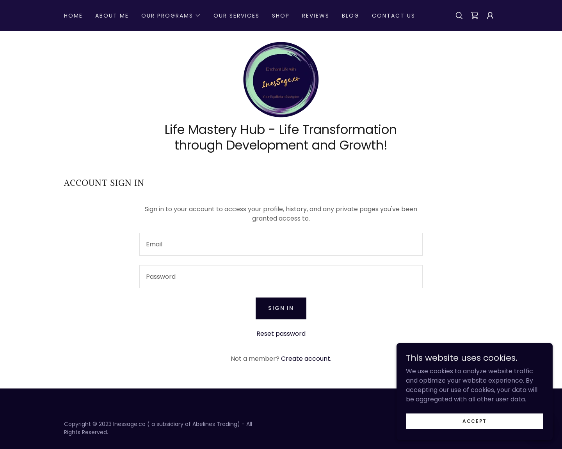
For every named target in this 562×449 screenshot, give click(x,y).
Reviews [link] (315, 16)
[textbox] (280, 244)
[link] (474, 15)
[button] (171, 15)
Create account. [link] (306, 358)
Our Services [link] (236, 16)
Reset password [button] (281, 333)
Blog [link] (350, 16)
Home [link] (73, 16)
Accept (474, 420)
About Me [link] (112, 16)
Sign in (281, 308)
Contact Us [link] (393, 16)
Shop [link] (281, 16)
